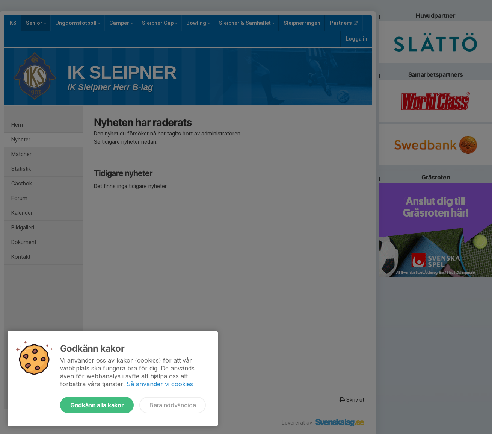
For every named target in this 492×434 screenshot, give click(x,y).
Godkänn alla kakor (97, 405)
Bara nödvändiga (172, 405)
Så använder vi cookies (160, 384)
